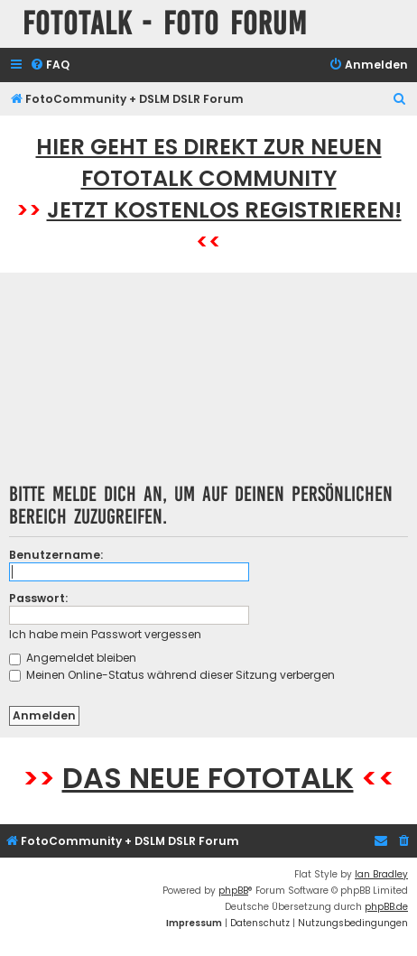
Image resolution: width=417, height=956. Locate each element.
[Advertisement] (209, 383)
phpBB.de (386, 907)
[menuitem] (50, 65)
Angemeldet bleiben (72, 657)
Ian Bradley (381, 874)
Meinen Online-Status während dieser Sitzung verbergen (172, 674)
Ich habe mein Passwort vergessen (105, 634)
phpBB (233, 890)
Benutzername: (56, 554)
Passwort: (38, 598)
